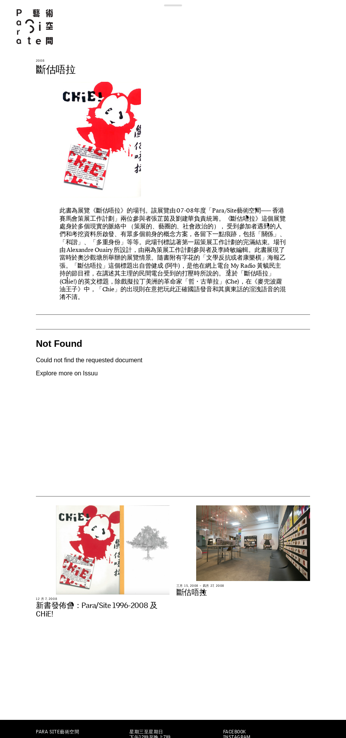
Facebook (234, 732)
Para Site (35, 27)
